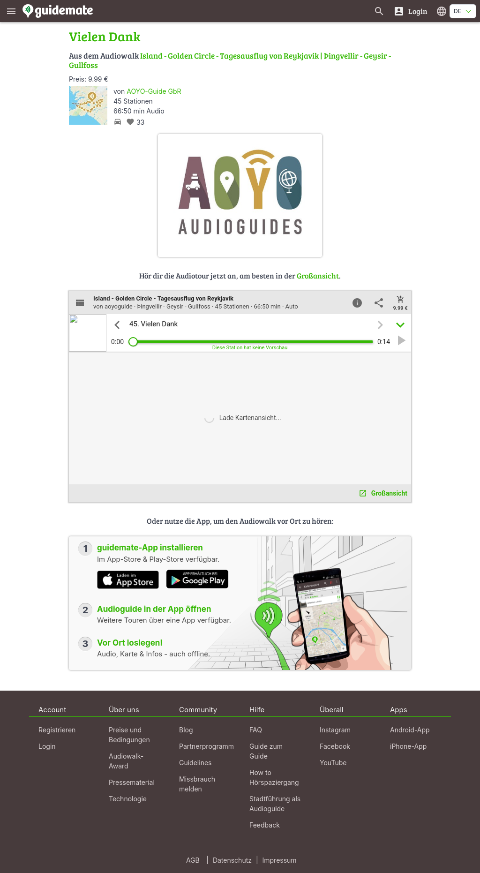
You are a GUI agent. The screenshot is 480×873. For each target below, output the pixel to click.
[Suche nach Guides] (379, 11)
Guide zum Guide (266, 751)
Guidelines (195, 763)
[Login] (410, 11)
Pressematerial (132, 782)
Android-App (410, 730)
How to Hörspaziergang (274, 777)
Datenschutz (232, 860)
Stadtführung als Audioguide (274, 804)
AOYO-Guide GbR (154, 91)
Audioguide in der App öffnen (154, 609)
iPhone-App (408, 746)
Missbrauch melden (197, 784)
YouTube (333, 763)
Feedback (264, 825)
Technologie (128, 799)
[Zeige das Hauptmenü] (11, 11)
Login (47, 746)
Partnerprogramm (206, 746)
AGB (193, 860)
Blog (186, 730)
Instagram (335, 730)
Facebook (335, 746)
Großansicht (318, 275)
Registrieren (56, 730)
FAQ (255, 730)
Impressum (279, 860)
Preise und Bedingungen (129, 735)
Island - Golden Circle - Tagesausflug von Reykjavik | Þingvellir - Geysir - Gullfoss (230, 60)
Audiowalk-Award (126, 761)
